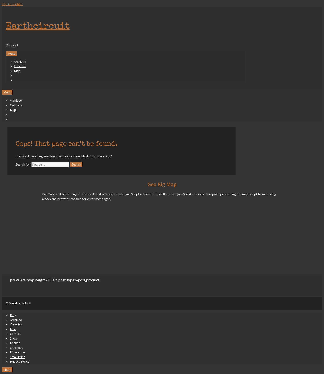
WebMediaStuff (20, 303)
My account (18, 352)
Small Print (17, 357)
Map (17, 71)
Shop (13, 338)
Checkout (16, 348)
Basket (15, 343)
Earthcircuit (38, 26)
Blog (13, 315)
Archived (20, 61)
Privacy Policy (19, 361)
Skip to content (12, 4)
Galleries (20, 66)
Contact (15, 333)
